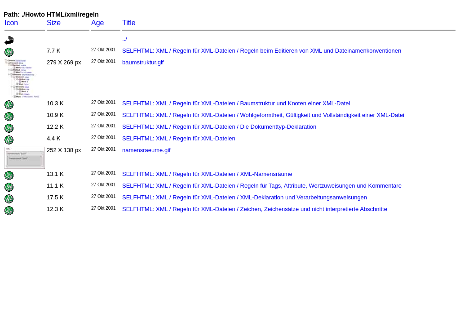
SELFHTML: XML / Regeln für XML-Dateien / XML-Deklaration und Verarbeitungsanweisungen (244, 197)
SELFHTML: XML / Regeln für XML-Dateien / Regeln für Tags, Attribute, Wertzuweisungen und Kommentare (262, 185)
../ (124, 39)
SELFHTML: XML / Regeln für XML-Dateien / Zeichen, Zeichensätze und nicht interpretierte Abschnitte (254, 209)
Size (54, 23)
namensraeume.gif (146, 150)
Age (97, 23)
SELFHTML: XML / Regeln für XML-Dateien (178, 138)
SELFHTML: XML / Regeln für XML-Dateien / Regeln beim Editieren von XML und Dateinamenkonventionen (261, 50)
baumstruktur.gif (143, 62)
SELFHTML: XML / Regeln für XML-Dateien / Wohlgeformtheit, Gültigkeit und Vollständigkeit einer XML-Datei (263, 115)
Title (129, 23)
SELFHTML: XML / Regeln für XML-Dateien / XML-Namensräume (207, 174)
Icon (11, 23)
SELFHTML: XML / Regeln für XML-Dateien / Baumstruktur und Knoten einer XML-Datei (236, 103)
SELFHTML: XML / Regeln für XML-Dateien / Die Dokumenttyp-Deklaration (219, 126)
